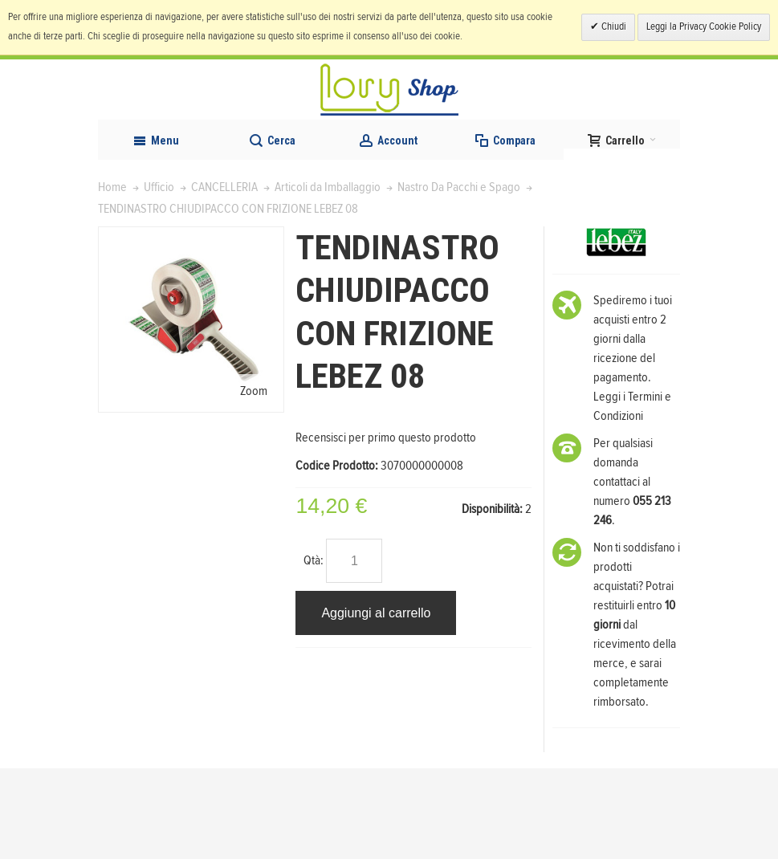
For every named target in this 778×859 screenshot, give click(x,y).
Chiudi (612, 27)
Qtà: (313, 651)
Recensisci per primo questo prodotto (385, 527)
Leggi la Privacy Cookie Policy (703, 27)
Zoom (253, 481)
